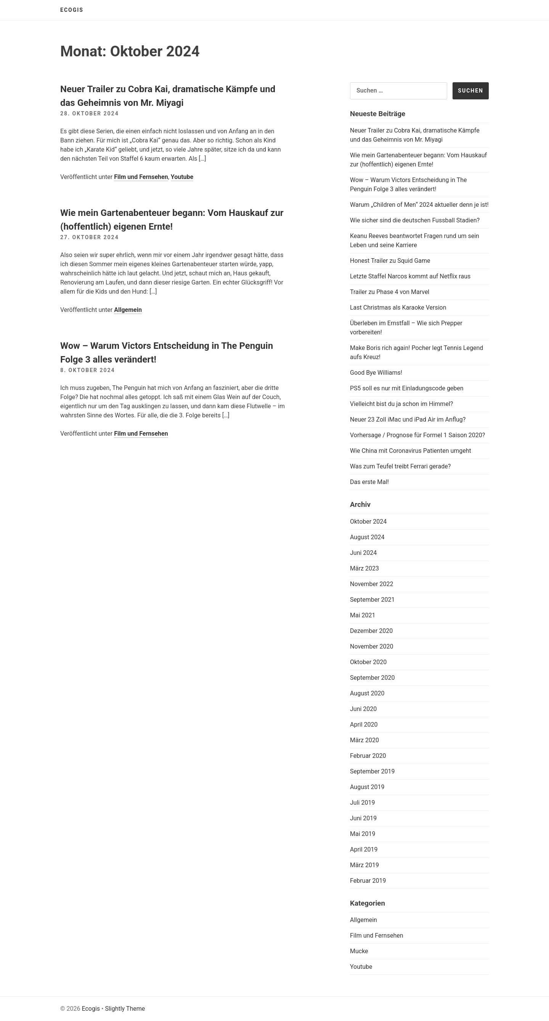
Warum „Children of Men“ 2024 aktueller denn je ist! (419, 204)
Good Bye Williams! (376, 372)
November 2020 (371, 646)
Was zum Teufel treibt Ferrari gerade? (400, 466)
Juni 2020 (363, 709)
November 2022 (371, 584)
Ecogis (71, 10)
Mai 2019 (363, 833)
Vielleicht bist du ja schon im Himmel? (401, 403)
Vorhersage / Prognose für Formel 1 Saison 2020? (417, 435)
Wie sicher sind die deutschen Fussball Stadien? (415, 220)
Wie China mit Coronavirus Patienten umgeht (410, 450)
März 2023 (364, 568)
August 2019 (367, 787)
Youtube (182, 177)
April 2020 (364, 724)
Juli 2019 (362, 802)
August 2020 (367, 693)
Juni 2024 (363, 552)
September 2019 (372, 771)
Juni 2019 (363, 818)
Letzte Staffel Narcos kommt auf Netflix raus (410, 276)
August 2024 (367, 537)
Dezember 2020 (371, 630)
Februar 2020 (368, 755)
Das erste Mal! (369, 482)
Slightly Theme (125, 1008)
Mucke (359, 951)
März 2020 (364, 740)
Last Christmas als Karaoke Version (398, 307)
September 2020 (372, 677)
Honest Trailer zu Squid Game (390, 260)
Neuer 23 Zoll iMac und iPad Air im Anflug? (408, 419)
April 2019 (364, 849)
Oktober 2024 (368, 521)
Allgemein (128, 309)
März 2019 (364, 865)
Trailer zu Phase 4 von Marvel (389, 292)
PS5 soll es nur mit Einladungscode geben (407, 388)
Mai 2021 (363, 615)
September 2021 (372, 599)
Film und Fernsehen (141, 177)
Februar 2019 (368, 880)
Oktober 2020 (368, 662)
